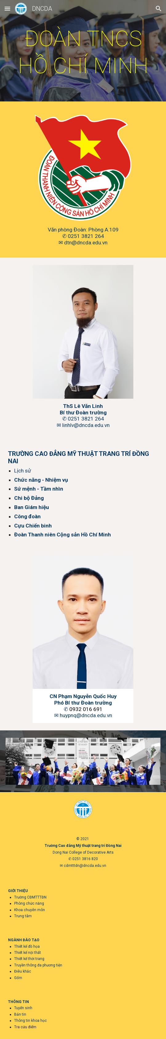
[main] (83, 52)
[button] (7, 8)
